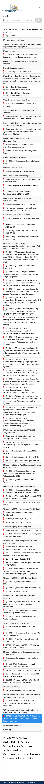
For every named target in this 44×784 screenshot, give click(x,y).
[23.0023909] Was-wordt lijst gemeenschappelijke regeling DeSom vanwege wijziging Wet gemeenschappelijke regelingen (20, 390)
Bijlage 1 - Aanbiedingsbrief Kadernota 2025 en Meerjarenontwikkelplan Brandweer (22, 554)
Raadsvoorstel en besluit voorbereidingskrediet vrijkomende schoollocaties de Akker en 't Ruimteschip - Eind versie (22, 131)
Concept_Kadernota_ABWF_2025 (17, 519)
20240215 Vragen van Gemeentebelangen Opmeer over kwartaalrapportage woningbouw (20, 56)
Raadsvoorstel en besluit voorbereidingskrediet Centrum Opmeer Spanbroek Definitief (22, 117)
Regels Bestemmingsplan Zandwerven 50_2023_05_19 (19, 226)
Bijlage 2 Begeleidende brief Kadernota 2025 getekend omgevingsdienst (21, 675)
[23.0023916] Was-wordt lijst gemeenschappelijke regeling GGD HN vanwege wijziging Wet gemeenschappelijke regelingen (20, 331)
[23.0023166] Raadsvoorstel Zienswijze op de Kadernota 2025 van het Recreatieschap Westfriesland (21, 604)
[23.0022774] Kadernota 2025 (15, 591)
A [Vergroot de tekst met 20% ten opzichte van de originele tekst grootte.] (7, 32)
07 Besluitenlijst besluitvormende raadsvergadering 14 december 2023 (16, 88)
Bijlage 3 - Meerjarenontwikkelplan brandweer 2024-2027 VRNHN (21, 564)
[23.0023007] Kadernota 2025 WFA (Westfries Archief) (21, 503)
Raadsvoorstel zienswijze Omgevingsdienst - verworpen (21, 659)
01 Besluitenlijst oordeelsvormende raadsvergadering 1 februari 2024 (17, 94)
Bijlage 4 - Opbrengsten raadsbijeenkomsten (21, 461)
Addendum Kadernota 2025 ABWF (17, 522)
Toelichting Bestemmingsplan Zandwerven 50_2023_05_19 (20, 232)
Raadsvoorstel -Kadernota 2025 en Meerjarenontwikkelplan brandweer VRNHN (19, 548)
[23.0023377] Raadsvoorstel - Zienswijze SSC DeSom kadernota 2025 (21, 634)
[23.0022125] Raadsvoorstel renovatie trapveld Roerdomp (21, 162)
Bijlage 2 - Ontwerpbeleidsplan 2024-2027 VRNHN (20, 452)
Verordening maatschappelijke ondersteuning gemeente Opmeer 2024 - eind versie (21, 209)
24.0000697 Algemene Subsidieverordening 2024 (20, 187)
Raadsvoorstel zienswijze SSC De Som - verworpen (19, 628)
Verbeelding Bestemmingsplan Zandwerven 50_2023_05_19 (20, 238)
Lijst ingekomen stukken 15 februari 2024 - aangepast (20, 105)
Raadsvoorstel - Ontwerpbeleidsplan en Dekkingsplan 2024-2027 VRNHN (19, 437)
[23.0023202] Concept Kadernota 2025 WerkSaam (19, 481)
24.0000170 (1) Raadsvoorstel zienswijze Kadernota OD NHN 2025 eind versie (19, 665)
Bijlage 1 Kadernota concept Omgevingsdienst (21, 670)
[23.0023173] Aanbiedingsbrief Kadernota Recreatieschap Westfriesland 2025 (20, 611)
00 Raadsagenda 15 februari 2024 (17, 71)
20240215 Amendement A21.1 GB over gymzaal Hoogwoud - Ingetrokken (22, 535)
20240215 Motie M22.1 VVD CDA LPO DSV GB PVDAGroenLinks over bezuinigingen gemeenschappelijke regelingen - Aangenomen (22, 571)
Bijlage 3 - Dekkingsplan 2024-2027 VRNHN (21, 457)
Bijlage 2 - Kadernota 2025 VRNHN (17, 559)
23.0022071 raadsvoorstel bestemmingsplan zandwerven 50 (21, 219)
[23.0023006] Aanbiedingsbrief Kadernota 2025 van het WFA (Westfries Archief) (22, 497)
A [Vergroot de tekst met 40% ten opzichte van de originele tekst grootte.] (10, 32)
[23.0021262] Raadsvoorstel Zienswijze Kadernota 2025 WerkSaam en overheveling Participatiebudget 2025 (19, 473)
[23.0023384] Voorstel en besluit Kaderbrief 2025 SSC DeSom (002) (20, 640)
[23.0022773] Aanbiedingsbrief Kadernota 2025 (22, 588)
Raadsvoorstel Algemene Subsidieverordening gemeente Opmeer (21, 180)
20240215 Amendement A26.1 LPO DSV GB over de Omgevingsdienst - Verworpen (21, 681)
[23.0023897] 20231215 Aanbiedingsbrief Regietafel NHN (19, 267)
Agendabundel (10, 36)
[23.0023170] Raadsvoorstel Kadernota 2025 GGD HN (21, 583)
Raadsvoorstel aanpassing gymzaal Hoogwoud (22, 530)
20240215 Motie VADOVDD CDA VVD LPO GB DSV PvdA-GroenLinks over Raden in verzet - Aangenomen (22, 703)
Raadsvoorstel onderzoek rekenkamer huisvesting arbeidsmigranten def (18, 146)
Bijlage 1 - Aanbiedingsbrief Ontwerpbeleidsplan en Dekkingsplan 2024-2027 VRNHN (21, 444)
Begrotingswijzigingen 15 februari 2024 (19, 690)
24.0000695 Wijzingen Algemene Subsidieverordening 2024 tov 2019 (17, 193)
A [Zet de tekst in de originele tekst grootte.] (3, 32)
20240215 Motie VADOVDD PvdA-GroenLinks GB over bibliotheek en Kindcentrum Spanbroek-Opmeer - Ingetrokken (21, 718)
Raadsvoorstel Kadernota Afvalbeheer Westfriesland (18, 514)
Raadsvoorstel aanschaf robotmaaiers (18, 171)
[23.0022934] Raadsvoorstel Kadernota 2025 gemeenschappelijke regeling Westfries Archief (21, 491)
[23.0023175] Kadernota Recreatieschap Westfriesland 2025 (19, 618)
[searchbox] (19, 20)
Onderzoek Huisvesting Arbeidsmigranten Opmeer (20, 152)
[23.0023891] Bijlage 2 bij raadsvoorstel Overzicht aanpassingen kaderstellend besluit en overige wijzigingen (20, 274)
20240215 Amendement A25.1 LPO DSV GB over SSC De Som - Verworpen (21, 646)
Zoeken (4, 16)
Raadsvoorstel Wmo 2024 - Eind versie (19, 204)
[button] (39, 20)
